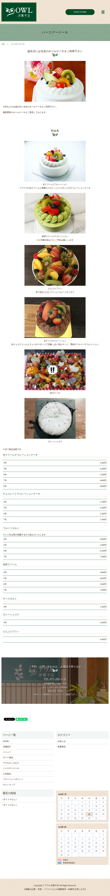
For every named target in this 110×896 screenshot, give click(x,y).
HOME (6, 741)
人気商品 (7, 774)
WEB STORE (80, 12)
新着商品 (61, 747)
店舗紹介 (7, 747)
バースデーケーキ (11, 768)
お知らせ (61, 741)
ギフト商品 (8, 757)
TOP (3, 44)
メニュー (7, 752)
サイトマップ (9, 785)
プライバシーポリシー (13, 779)
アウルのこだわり (11, 763)
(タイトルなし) (9, 799)
